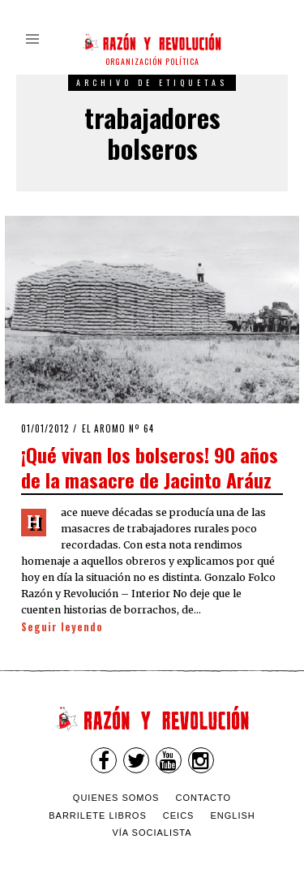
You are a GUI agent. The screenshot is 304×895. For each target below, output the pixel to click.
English (233, 815)
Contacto (203, 797)
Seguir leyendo (62, 627)
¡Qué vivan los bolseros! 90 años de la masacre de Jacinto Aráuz (149, 467)
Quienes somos (116, 797)
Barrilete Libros (98, 815)
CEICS (179, 815)
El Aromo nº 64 (118, 428)
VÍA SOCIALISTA (151, 832)
